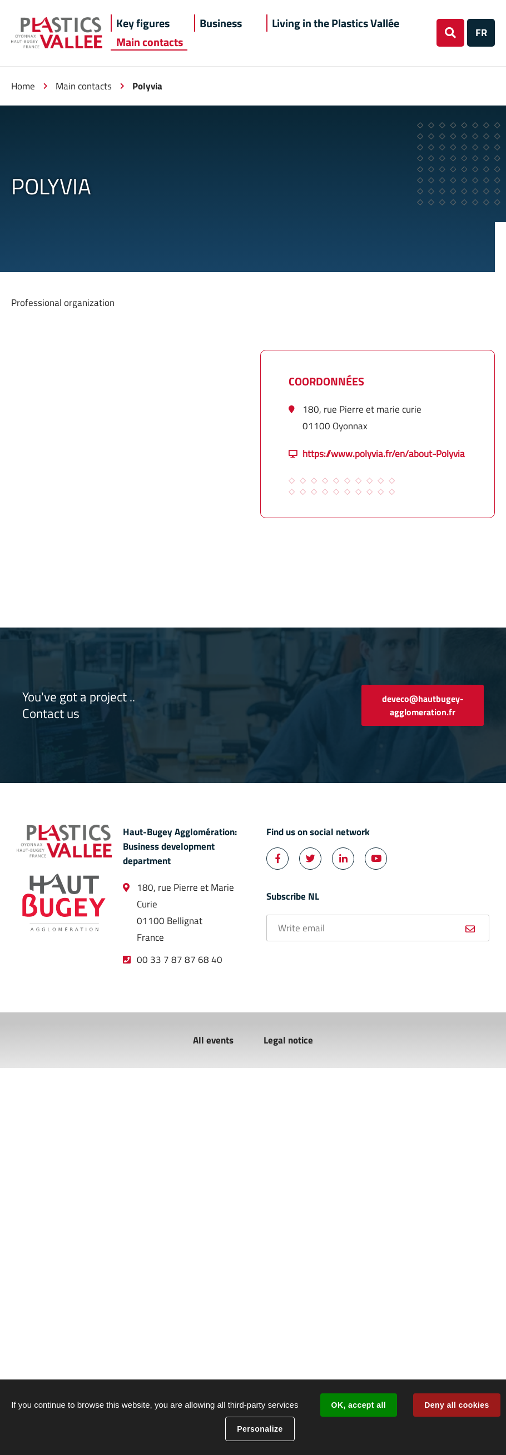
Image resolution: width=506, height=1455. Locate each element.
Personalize (259, 1428)
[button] (143, 23)
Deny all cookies (456, 1405)
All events (213, 1040)
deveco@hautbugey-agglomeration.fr (423, 705)
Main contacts (84, 86)
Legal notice (288, 1040)
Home (23, 86)
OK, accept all (358, 1405)
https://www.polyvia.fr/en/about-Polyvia (383, 453)
